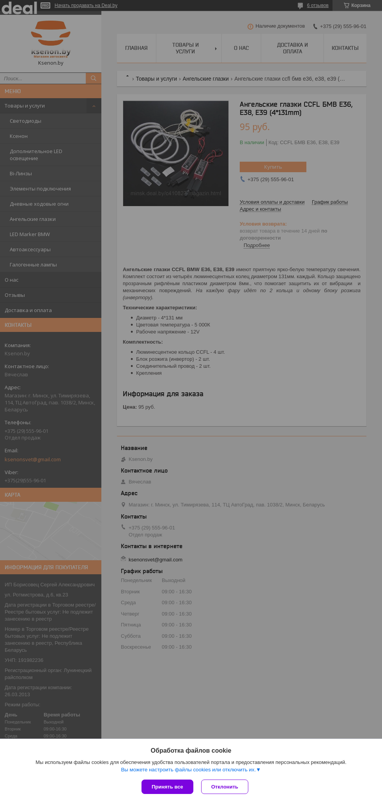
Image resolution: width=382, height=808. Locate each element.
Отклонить (224, 787)
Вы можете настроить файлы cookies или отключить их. (188, 770)
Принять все (167, 787)
